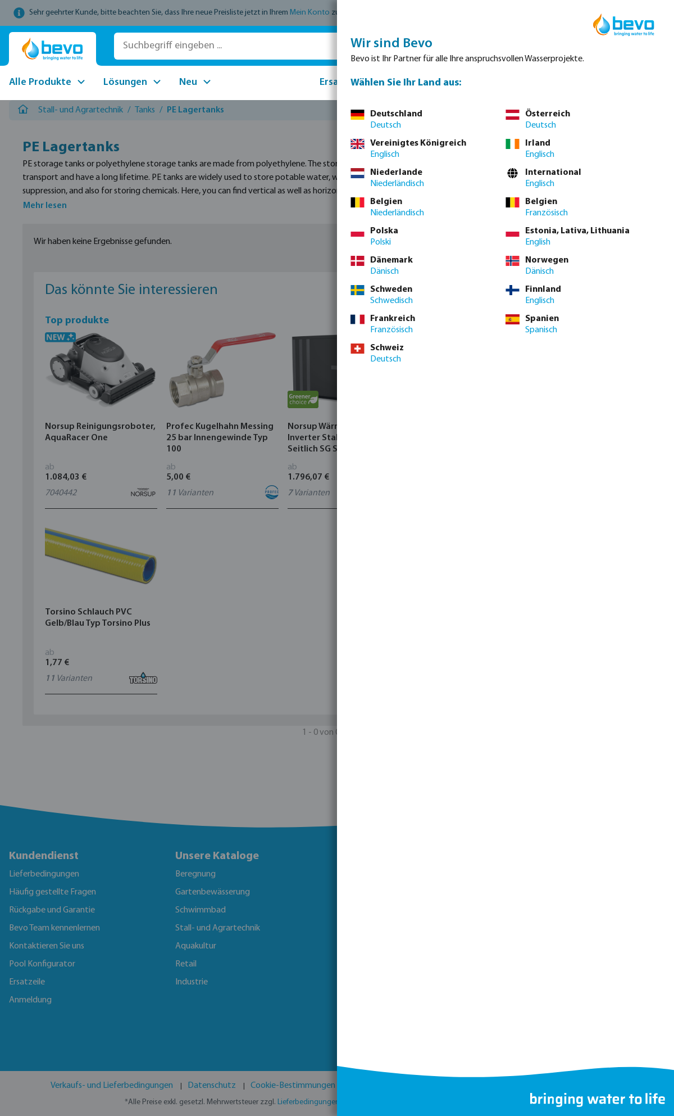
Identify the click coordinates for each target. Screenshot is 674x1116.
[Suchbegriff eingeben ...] (274, 46)
